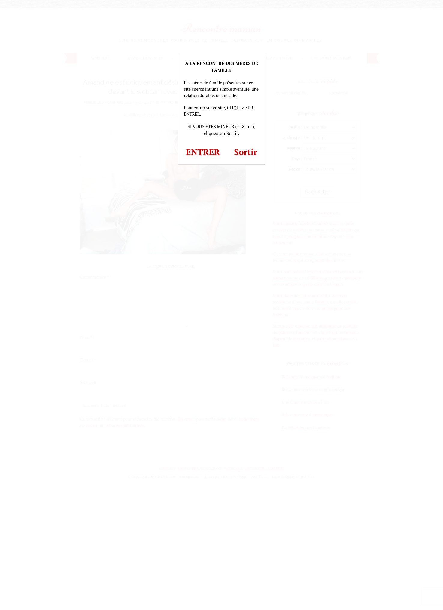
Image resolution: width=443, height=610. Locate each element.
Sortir (245, 151)
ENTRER (203, 151)
